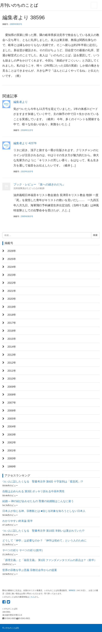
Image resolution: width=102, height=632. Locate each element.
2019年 (11, 306)
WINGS (72, 590)
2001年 (11, 450)
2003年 (11, 434)
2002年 (11, 442)
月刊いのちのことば (19, 5)
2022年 (11, 282)
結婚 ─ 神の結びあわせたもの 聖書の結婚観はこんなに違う (38, 501)
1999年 (11, 466)
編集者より (20, 102)
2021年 (11, 290)
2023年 (11, 274)
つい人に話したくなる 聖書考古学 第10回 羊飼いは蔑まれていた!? (43, 530)
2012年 (11, 362)
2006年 (11, 410)
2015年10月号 (27, 171)
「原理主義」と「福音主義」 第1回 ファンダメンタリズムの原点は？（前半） (49, 560)
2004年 (11, 426)
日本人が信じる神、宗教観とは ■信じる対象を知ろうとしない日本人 (43, 510)
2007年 (11, 402)
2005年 (11, 418)
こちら (32, 597)
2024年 (11, 266)
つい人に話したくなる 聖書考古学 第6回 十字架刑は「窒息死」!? (42, 481)
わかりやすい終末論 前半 (17, 520)
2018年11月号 (27, 130)
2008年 (11, 394)
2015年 (11, 338)
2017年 (11, 322)
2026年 (11, 250)
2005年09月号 (16, 24)
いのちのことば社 (11, 628)
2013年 (11, 354)
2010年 (11, 378)
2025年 (11, 259)
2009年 (11, 386)
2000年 (11, 458)
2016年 (11, 330)
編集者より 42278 (24, 143)
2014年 (11, 346)
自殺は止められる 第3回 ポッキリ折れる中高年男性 (33, 491)
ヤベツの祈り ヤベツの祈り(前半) (22, 550)
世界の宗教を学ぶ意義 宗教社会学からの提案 (29, 570)
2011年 (11, 370)
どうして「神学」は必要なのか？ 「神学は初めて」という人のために (44, 540)
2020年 (11, 298)
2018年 (11, 314)
